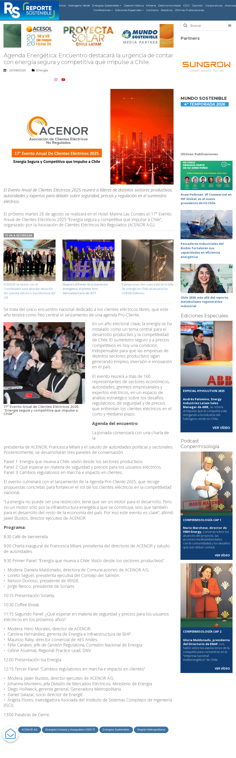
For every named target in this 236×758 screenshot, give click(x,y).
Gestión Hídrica (134, 5)
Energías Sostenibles (106, 5)
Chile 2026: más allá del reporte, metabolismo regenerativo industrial (205, 298)
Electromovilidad (169, 5)
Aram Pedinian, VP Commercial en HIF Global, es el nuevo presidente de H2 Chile (206, 198)
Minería (151, 5)
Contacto (152, 10)
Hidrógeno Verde (79, 5)
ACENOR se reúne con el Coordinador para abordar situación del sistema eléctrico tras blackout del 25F (29, 290)
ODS (186, 5)
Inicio (62, 5)
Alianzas (230, 5)
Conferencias (103, 10)
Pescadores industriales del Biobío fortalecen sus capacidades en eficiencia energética (202, 248)
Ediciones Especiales (129, 10)
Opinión (197, 5)
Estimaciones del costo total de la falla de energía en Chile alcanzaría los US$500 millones (147, 288)
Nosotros (166, 10)
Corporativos (213, 5)
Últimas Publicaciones (189, 10)
